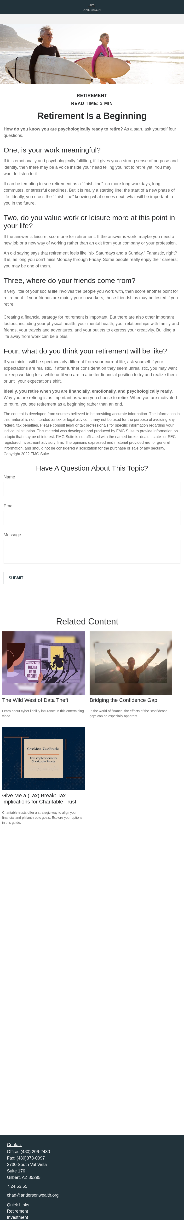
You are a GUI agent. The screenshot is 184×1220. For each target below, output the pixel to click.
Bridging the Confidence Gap (123, 700)
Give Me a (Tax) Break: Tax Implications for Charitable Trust (39, 798)
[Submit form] (16, 578)
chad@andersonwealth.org (32, 1195)
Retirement (17, 1211)
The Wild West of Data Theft (35, 700)
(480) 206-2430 (35, 1151)
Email (9, 506)
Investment (17, 1217)
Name (9, 477)
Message (12, 534)
